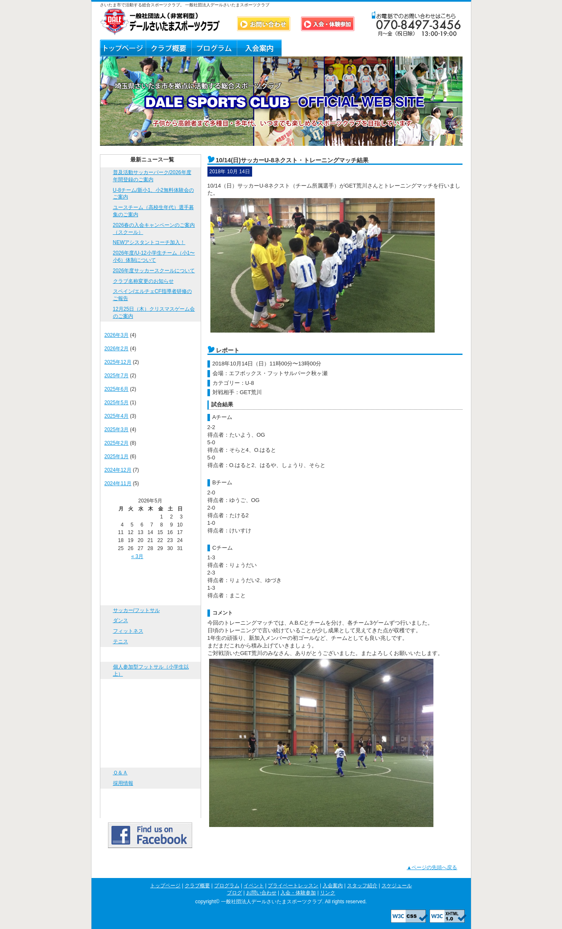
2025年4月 (117, 416)
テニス (120, 641)
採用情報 (123, 783)
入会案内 (259, 48)
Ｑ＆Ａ (394, 48)
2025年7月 (117, 376)
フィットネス (128, 631)
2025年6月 (117, 389)
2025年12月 (118, 362)
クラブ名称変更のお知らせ (143, 281)
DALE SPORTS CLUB (160, 21)
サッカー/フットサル (136, 610)
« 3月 (137, 556)
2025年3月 (117, 429)
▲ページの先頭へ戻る (432, 867)
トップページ (122, 48)
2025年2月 (117, 443)
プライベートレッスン (150, 686)
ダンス (120, 620)
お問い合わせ (150, 760)
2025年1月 (117, 456)
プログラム (214, 48)
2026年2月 (117, 349)
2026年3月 (117, 335)
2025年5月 (117, 402)
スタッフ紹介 (304, 48)
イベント (150, 654)
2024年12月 (118, 470)
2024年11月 (118, 483)
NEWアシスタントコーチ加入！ (149, 242)
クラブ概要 (168, 48)
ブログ (349, 48)
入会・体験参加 (150, 796)
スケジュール (150, 730)
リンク (440, 48)
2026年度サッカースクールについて (154, 271)
